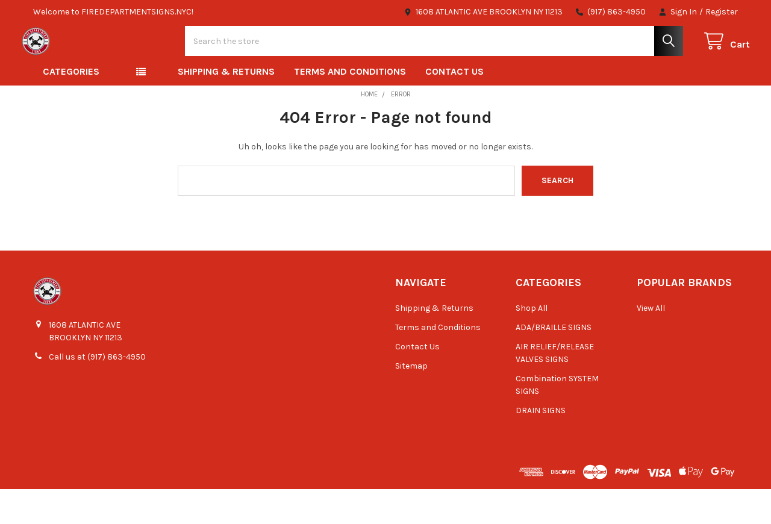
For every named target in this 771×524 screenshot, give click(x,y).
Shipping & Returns (226, 106)
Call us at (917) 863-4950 (97, 392)
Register (721, 12)
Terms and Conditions (350, 106)
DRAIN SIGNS (541, 445)
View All (651, 343)
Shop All (532, 343)
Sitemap (411, 401)
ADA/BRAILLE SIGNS (554, 362)
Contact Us (454, 106)
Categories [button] (71, 106)
